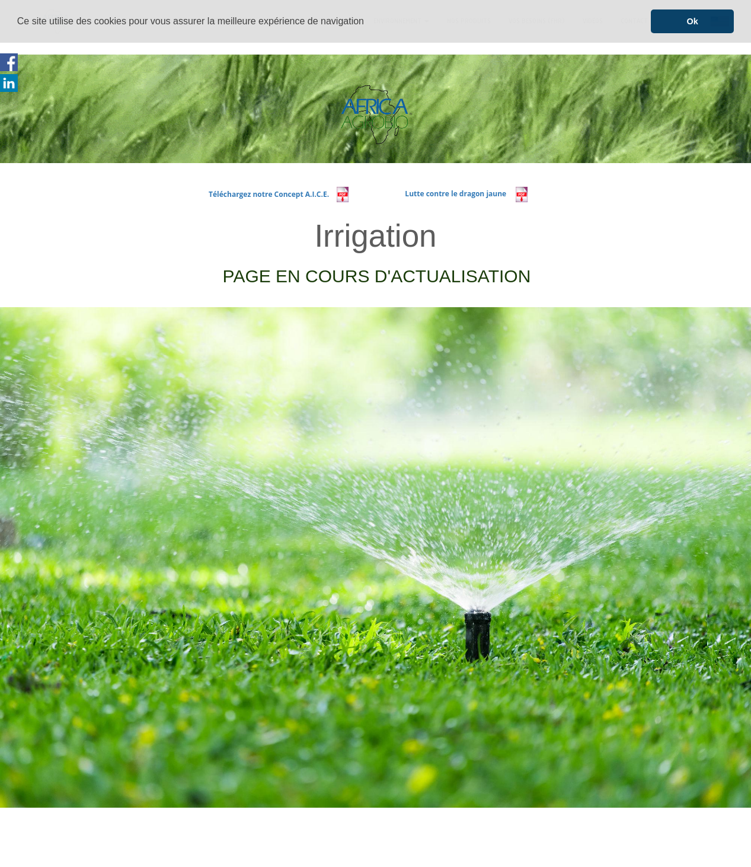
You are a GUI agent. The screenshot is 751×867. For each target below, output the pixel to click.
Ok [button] (692, 21)
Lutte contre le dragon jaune (457, 194)
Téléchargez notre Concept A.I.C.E (268, 194)
